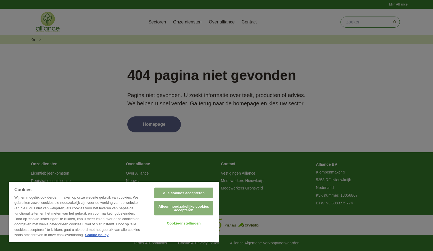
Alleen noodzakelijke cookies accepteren (184, 208)
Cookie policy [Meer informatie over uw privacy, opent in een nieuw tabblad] (97, 235)
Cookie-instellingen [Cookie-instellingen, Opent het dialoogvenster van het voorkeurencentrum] (183, 223)
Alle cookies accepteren (184, 193)
